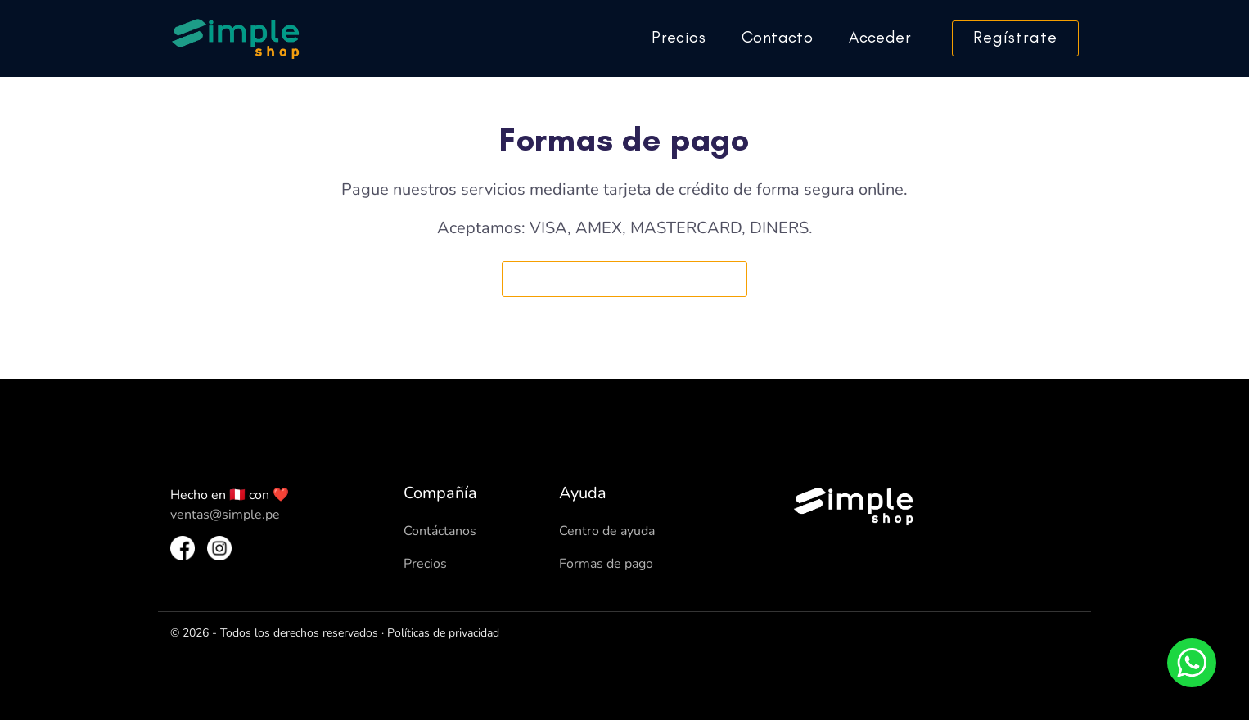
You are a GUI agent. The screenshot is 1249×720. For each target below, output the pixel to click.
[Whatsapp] (1191, 662)
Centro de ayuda (607, 531)
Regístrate (1015, 37)
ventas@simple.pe (225, 515)
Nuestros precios (624, 277)
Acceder (880, 37)
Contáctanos (440, 531)
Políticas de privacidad (443, 633)
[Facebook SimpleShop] (182, 547)
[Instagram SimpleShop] (219, 547)
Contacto (777, 37)
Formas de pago (606, 564)
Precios (679, 37)
